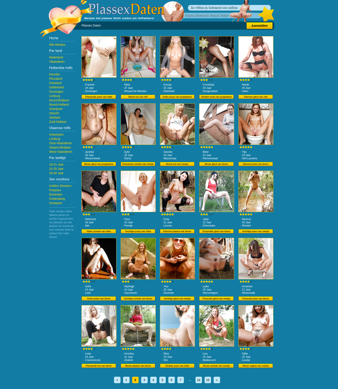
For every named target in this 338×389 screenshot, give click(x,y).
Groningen (56, 91)
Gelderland (56, 87)
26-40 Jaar (56, 173)
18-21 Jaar (56, 164)
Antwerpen (56, 134)
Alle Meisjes (57, 44)
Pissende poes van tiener (255, 298)
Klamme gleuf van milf (255, 96)
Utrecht (54, 113)
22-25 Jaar (56, 168)
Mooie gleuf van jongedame (98, 164)
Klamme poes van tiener (256, 164)
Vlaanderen (57, 61)
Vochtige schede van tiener (138, 298)
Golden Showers (60, 185)
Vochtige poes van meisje (255, 231)
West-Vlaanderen (60, 151)
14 (198, 380)
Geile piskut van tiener (99, 298)
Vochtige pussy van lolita (138, 231)
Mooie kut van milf (138, 96)
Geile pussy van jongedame (177, 96)
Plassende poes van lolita (98, 96)
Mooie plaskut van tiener (138, 365)
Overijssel (55, 109)
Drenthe (54, 74)
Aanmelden (259, 25)
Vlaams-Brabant (60, 147)
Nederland (56, 57)
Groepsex (55, 203)
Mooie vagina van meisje (256, 365)
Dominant (55, 194)
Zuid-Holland (57, 121)
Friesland (55, 83)
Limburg (54, 96)
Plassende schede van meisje (138, 164)
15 (208, 380)
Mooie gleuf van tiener (216, 164)
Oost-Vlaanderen (60, 143)
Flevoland (55, 78)
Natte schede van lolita (99, 231)
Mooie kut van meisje (177, 164)
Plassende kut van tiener (99, 365)
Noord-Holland (59, 104)
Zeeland (54, 117)
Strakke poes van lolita (177, 365)
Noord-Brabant (59, 100)
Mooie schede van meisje (216, 365)
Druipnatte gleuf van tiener (216, 231)
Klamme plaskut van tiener (177, 231)
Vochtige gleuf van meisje (177, 298)
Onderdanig (57, 198)
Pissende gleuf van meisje (216, 298)
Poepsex (55, 190)
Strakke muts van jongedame (216, 96)
